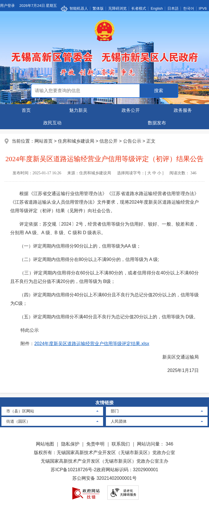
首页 (26, 110)
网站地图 (45, 444)
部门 (115, 411)
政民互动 (52, 122)
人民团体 (119, 421)
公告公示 (132, 141)
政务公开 (131, 110)
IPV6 (203, 8)
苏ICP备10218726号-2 (73, 469)
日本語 (173, 8)
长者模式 (138, 8)
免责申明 (95, 444)
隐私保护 (70, 444)
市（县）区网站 (20, 411)
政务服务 (183, 110)
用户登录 (7, 5)
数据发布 (157, 122)
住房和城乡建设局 (76, 141)
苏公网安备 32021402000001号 (104, 478)
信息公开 (108, 141)
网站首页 (43, 141)
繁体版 (98, 8)
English (157, 8)
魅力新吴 (78, 110)
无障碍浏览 (117, 8)
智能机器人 (78, 8)
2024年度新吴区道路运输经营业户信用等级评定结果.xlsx (91, 343)
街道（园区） (18, 421)
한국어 (188, 8)
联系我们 (121, 444)
